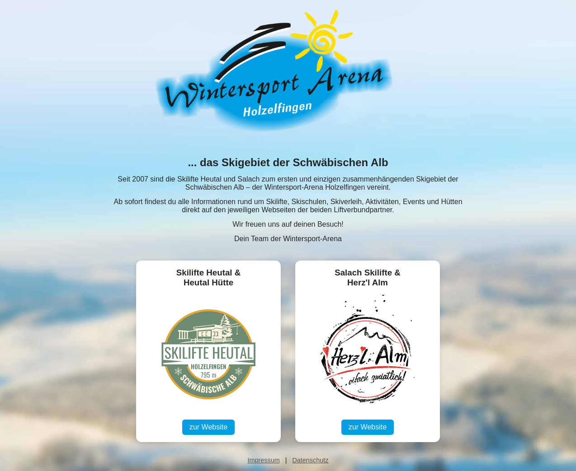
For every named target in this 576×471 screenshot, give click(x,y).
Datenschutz (310, 460)
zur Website (208, 427)
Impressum (264, 460)
